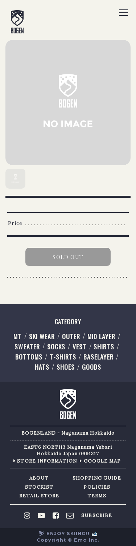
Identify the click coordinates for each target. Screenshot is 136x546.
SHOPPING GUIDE (97, 478)
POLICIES (96, 487)
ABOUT (39, 478)
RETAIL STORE (39, 496)
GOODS (91, 366)
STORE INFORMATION (47, 461)
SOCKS (56, 346)
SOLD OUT (68, 256)
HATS (42, 366)
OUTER (71, 336)
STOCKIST (39, 487)
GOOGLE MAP (102, 461)
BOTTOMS (28, 356)
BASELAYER (98, 356)
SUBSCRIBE (96, 515)
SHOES (66, 366)
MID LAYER (101, 336)
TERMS (96, 496)
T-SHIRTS (63, 356)
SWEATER (27, 346)
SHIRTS (104, 346)
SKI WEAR (42, 336)
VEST (79, 346)
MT (17, 336)
